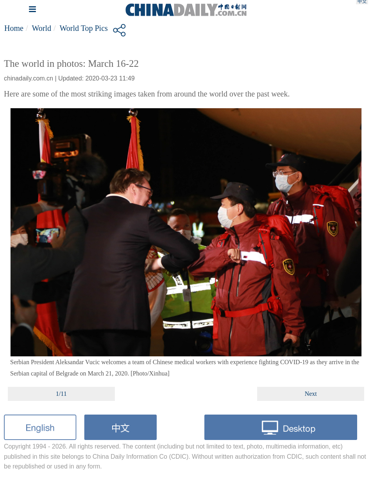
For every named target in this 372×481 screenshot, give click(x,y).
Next (311, 393)
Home (13, 28)
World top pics (84, 28)
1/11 (61, 393)
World (41, 28)
